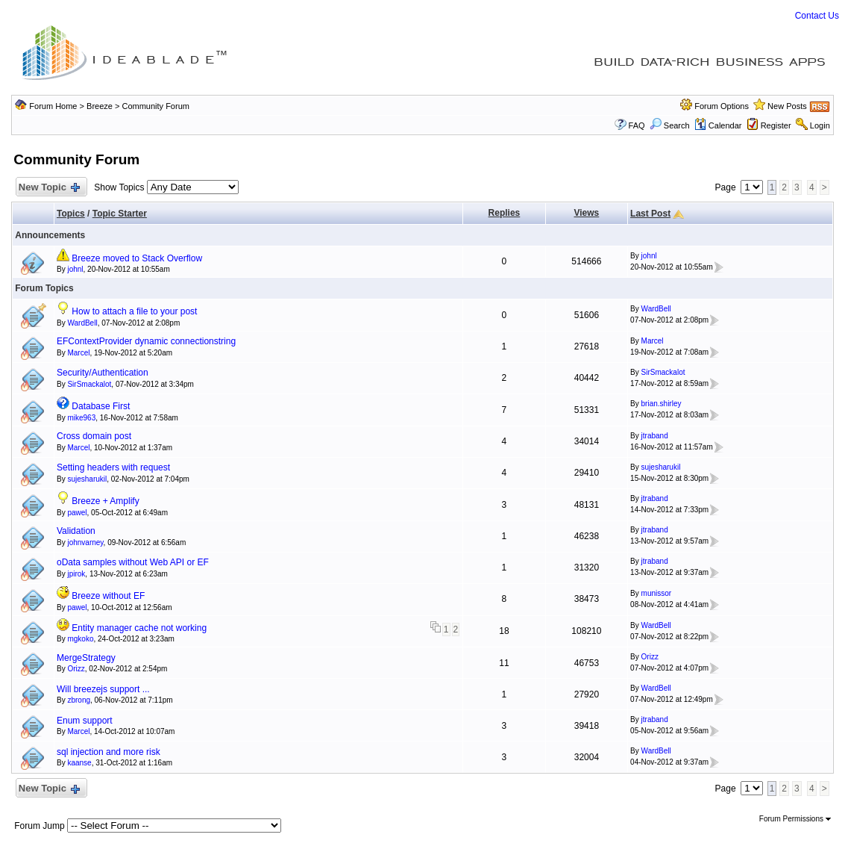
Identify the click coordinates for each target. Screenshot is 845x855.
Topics (71, 213)
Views (586, 213)
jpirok (76, 574)
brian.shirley (661, 403)
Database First (101, 406)
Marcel (78, 353)
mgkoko (80, 639)
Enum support (85, 720)
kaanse (79, 763)
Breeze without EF (108, 596)
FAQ (637, 125)
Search (670, 125)
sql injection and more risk (108, 752)
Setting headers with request (113, 467)
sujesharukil (87, 479)
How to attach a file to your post (134, 311)
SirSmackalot (89, 384)
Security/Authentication (102, 372)
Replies (505, 213)
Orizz (75, 669)
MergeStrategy (86, 658)
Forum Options (721, 106)
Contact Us (817, 15)
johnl (75, 269)
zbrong (78, 700)
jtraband (654, 436)
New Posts (787, 106)
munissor (656, 593)
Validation (76, 531)
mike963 (81, 418)
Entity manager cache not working (139, 628)
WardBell (82, 323)
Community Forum (155, 106)
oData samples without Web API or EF (133, 562)
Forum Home (53, 106)
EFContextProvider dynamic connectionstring (146, 341)
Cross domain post (94, 436)
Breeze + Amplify (105, 501)
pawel (77, 513)
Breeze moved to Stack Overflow (137, 258)
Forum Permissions (795, 819)
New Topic (48, 187)
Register (776, 125)
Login (820, 125)
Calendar (718, 125)
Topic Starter (119, 213)
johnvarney (85, 542)
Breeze (100, 106)
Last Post (650, 213)
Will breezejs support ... (103, 689)
